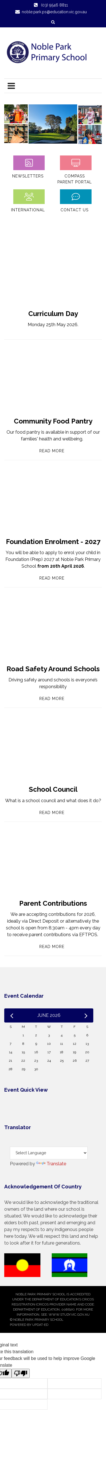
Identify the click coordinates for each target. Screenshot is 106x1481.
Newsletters (28, 176)
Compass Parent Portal (74, 179)
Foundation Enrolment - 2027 (53, 541)
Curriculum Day (53, 314)
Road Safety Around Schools (53, 669)
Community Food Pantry (53, 421)
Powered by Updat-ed (29, 1325)
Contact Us (74, 210)
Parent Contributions (53, 903)
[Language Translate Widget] (49, 1153)
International (28, 210)
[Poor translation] (21, 1373)
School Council (53, 789)
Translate (51, 1163)
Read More (51, 451)
